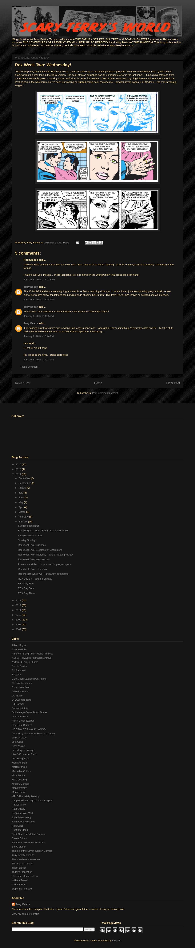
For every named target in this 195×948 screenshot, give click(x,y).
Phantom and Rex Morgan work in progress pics (44, 564)
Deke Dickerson (20, 691)
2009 (19, 619)
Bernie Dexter (19, 666)
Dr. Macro (17, 695)
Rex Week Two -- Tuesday (32, 569)
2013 (19, 600)
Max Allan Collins (21, 771)
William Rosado (20, 880)
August (23, 487)
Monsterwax (18, 792)
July (21, 492)
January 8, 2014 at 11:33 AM (39, 279)
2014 (19, 474)
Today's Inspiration (22, 871)
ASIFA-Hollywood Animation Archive (31, 657)
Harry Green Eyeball (23, 720)
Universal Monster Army (25, 876)
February (24, 516)
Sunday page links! (28, 525)
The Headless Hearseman (26, 859)
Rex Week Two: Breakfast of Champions (40, 549)
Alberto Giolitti (19, 649)
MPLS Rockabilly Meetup (25, 796)
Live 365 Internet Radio (24, 754)
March (22, 511)
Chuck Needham (21, 687)
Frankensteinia (20, 708)
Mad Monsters (19, 762)
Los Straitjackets (21, 758)
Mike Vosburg (19, 779)
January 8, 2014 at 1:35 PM (39, 316)
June (22, 497)
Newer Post (22, 383)
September (25, 483)
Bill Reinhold (19, 670)
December (25, 478)
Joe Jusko (17, 741)
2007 (19, 629)
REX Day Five (26, 583)
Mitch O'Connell (20, 783)
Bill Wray (17, 674)
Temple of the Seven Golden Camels (32, 850)
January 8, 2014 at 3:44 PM (39, 336)
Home (98, 383)
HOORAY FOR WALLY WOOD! (29, 729)
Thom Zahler (19, 867)
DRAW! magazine (21, 699)
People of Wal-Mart (22, 813)
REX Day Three (26, 593)
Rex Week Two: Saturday (32, 545)
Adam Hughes (19, 645)
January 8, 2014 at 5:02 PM (39, 359)
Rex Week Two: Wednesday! (43, 65)
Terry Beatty (31, 286)
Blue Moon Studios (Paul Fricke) (29, 678)
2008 (19, 624)
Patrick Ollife (19, 804)
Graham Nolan (20, 716)
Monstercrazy (19, 788)
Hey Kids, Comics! (22, 725)
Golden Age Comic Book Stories (29, 712)
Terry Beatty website (23, 855)
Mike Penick (18, 775)
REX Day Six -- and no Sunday (35, 578)
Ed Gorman (18, 704)
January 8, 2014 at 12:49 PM (39, 299)
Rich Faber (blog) (21, 817)
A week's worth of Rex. (30, 535)
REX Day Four (26, 588)
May (21, 502)
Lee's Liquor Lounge (23, 750)
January (23, 521)
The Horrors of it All (22, 863)
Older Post (173, 383)
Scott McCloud (20, 830)
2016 (19, 464)
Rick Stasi (17, 825)
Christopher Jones (22, 683)
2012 (19, 605)
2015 (19, 469)
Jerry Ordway (19, 737)
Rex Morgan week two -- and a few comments (43, 573)
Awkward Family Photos (25, 662)
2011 (19, 610)
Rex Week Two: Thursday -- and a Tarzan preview (45, 554)
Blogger (116, 940)
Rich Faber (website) (23, 821)
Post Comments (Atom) (105, 393)
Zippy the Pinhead (22, 888)
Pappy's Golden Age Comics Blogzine (32, 800)
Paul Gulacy (18, 808)
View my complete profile (25, 913)
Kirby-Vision (18, 746)
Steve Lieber (19, 846)
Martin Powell (19, 766)
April (21, 507)
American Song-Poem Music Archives (32, 653)
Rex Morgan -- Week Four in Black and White (43, 530)
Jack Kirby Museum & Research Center (33, 733)
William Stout (19, 884)
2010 (19, 614)
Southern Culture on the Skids (28, 842)
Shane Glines (19, 838)
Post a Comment (29, 366)
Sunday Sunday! (27, 540)
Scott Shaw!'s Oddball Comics (28, 834)
